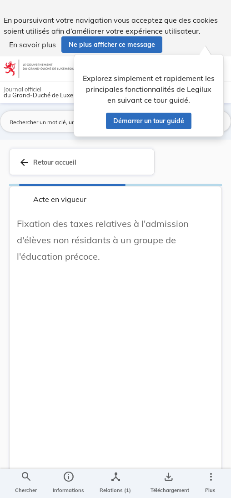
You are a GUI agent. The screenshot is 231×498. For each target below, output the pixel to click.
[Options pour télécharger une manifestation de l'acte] (168, 483)
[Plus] (210, 483)
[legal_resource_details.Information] (68, 483)
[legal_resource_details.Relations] (115, 483)
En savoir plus (32, 44)
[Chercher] (26, 483)
